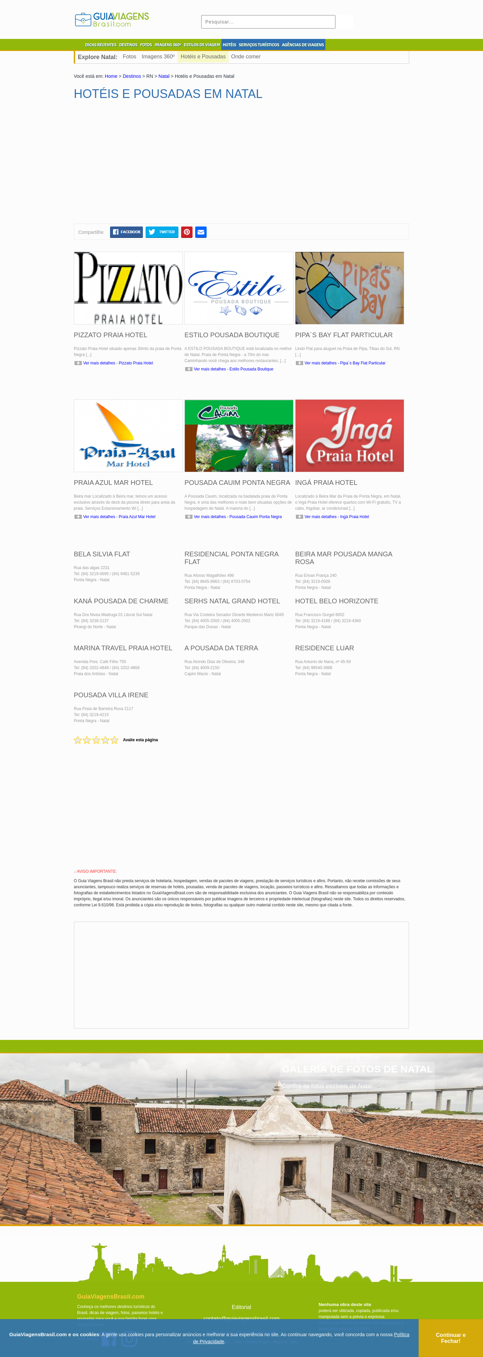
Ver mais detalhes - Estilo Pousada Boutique (233, 369)
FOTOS (146, 45)
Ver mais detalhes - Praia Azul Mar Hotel (119, 516)
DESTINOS (128, 45)
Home (111, 76)
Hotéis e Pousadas (203, 56)
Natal (164, 76)
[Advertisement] (138, 165)
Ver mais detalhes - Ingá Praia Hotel (337, 516)
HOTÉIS (229, 45)
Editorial (241, 1307)
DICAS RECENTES (100, 45)
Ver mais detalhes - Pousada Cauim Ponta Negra (238, 516)
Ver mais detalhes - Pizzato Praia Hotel (118, 363)
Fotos (129, 56)
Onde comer (246, 56)
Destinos (132, 76)
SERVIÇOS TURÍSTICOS (259, 45)
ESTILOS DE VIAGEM (202, 45)
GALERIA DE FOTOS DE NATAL (357, 1068)
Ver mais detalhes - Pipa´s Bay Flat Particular (345, 363)
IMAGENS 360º (168, 45)
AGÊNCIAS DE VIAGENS (303, 45)
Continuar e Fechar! (451, 1338)
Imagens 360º (158, 56)
